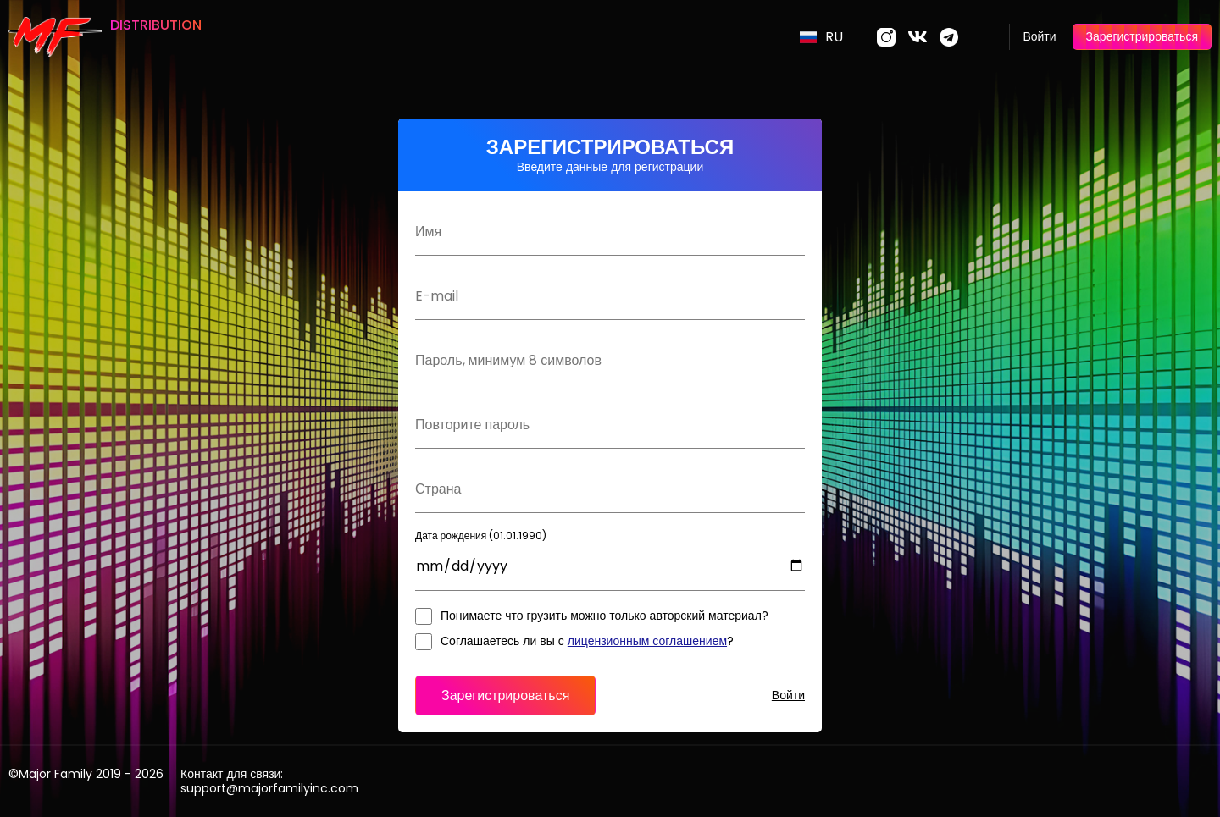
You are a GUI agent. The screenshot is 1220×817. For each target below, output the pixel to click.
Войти (1039, 36)
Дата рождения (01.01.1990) (480, 535)
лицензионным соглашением (647, 640)
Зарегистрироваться (1142, 36)
